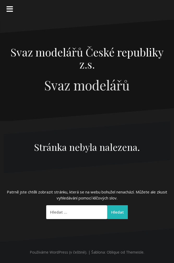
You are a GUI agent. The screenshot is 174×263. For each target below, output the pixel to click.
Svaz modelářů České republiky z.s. (87, 58)
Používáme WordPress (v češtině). (58, 252)
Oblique (113, 252)
